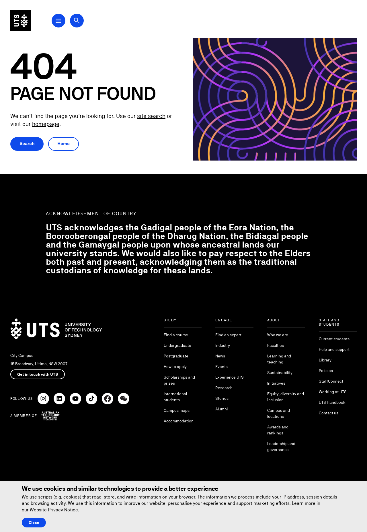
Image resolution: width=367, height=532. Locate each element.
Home (63, 143)
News (220, 356)
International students (175, 396)
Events (221, 366)
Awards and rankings (277, 430)
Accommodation (179, 421)
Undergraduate (177, 345)
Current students (334, 339)
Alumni (221, 409)
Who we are (277, 335)
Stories (222, 398)
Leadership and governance (281, 446)
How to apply (175, 366)
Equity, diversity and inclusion (285, 396)
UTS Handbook (332, 402)
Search (26, 143)
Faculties (275, 345)
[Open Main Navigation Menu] (58, 20)
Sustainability (279, 372)
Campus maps (177, 410)
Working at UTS (333, 391)
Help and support (334, 349)
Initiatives (276, 383)
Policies (326, 370)
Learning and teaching (279, 359)
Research (224, 387)
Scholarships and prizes (179, 380)
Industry (222, 345)
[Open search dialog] (77, 20)
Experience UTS (229, 377)
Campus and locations (278, 413)
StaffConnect (331, 381)
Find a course (176, 335)
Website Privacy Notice (54, 510)
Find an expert (228, 335)
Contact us (328, 413)
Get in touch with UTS (37, 374)
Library (325, 360)
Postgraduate (176, 356)
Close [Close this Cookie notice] (34, 522)
